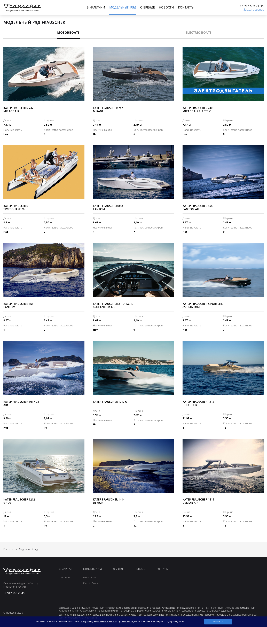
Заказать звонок (254, 9)
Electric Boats (90, 583)
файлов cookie (126, 621)
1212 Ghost (65, 578)
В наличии (96, 7)
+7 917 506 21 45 (252, 5)
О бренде (147, 7)
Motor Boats (90, 578)
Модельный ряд (122, 7)
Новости (166, 7)
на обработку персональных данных (98, 621)
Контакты (186, 7)
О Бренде (118, 569)
